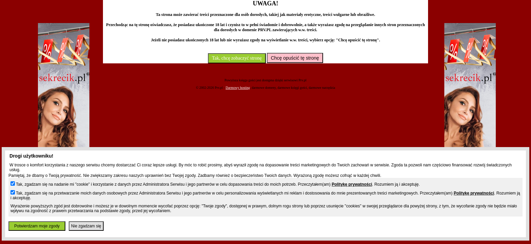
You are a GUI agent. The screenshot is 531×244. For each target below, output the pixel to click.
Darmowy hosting (238, 87)
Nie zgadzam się (86, 226)
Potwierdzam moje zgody (37, 226)
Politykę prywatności (352, 184)
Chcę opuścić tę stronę (295, 58)
